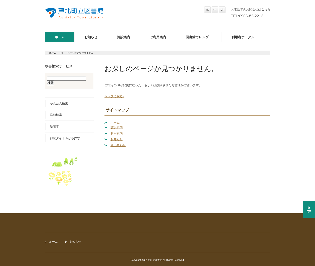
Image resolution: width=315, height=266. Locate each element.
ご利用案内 (158, 37)
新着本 (54, 126)
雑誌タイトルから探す (65, 138)
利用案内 (117, 133)
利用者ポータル (243, 37)
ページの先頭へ (309, 209)
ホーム (60, 37)
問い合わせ (118, 145)
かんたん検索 (59, 103)
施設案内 (123, 37)
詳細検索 (56, 115)
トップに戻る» (114, 96)
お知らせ (90, 37)
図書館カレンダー (199, 37)
